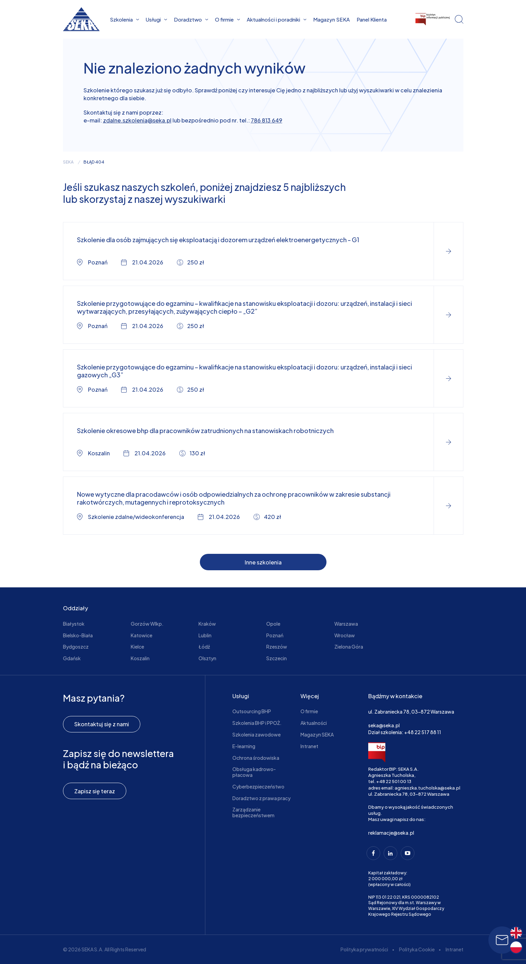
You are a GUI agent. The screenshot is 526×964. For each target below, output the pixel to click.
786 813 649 (266, 120)
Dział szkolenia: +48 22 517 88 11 (404, 732)
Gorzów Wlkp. (147, 624)
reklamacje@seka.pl (391, 833)
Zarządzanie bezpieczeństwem (253, 812)
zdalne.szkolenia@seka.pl (137, 120)
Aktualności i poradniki (276, 19)
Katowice (141, 635)
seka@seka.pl (384, 725)
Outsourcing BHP (251, 711)
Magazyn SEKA (331, 19)
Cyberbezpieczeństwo (258, 786)
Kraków (207, 624)
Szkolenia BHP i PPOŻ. (257, 723)
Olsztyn (207, 658)
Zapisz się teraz (94, 791)
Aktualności (313, 723)
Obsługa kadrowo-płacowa (254, 772)
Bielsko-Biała (78, 635)
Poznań (274, 635)
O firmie (227, 19)
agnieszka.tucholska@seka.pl (427, 788)
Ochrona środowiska (255, 758)
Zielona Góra (348, 646)
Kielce (137, 646)
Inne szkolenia (263, 562)
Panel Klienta (372, 19)
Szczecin (276, 658)
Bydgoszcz (76, 646)
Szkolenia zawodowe (256, 734)
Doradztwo (191, 19)
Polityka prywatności (364, 949)
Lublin (204, 635)
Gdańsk (72, 658)
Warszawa (346, 624)
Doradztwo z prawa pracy (261, 798)
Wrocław (344, 635)
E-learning (243, 746)
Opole (273, 624)
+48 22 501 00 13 (393, 781)
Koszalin (140, 658)
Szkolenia (124, 19)
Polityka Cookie (417, 949)
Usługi (156, 19)
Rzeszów (276, 646)
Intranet (309, 746)
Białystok (74, 624)
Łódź (204, 646)
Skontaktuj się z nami (101, 724)
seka (68, 162)
